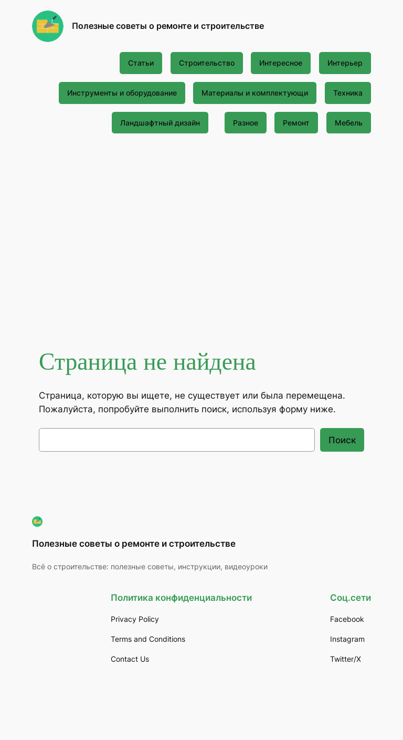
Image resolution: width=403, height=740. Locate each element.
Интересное (280, 62)
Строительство (207, 62)
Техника (348, 92)
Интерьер (345, 62)
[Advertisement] (202, 227)
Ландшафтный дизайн (160, 122)
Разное (245, 122)
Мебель (349, 122)
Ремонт (296, 122)
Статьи (141, 62)
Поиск (342, 440)
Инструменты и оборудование (122, 92)
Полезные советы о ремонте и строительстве (168, 25)
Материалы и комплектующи (255, 92)
